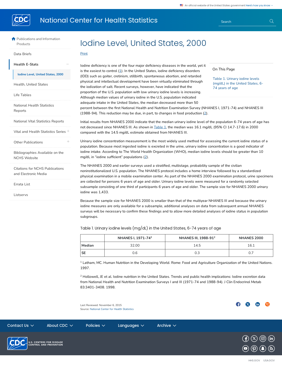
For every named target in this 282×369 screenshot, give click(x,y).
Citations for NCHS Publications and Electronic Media (39, 171)
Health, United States (31, 84)
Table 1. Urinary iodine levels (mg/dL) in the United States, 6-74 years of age (238, 83)
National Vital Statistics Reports (39, 121)
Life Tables (22, 95)
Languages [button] (131, 325)
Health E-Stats (26, 64)
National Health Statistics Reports (34, 108)
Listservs (21, 194)
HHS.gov (254, 360)
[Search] (243, 21)
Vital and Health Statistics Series (40, 131)
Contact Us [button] (20, 325)
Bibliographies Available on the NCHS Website (39, 155)
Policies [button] (96, 325)
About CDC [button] (60, 325)
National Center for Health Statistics (99, 20)
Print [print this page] (84, 53)
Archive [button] (167, 325)
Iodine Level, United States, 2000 (40, 74)
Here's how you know (259, 5)
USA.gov (269, 360)
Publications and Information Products (38, 41)
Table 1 (160, 127)
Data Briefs (23, 54)
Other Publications (28, 142)
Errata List (22, 184)
